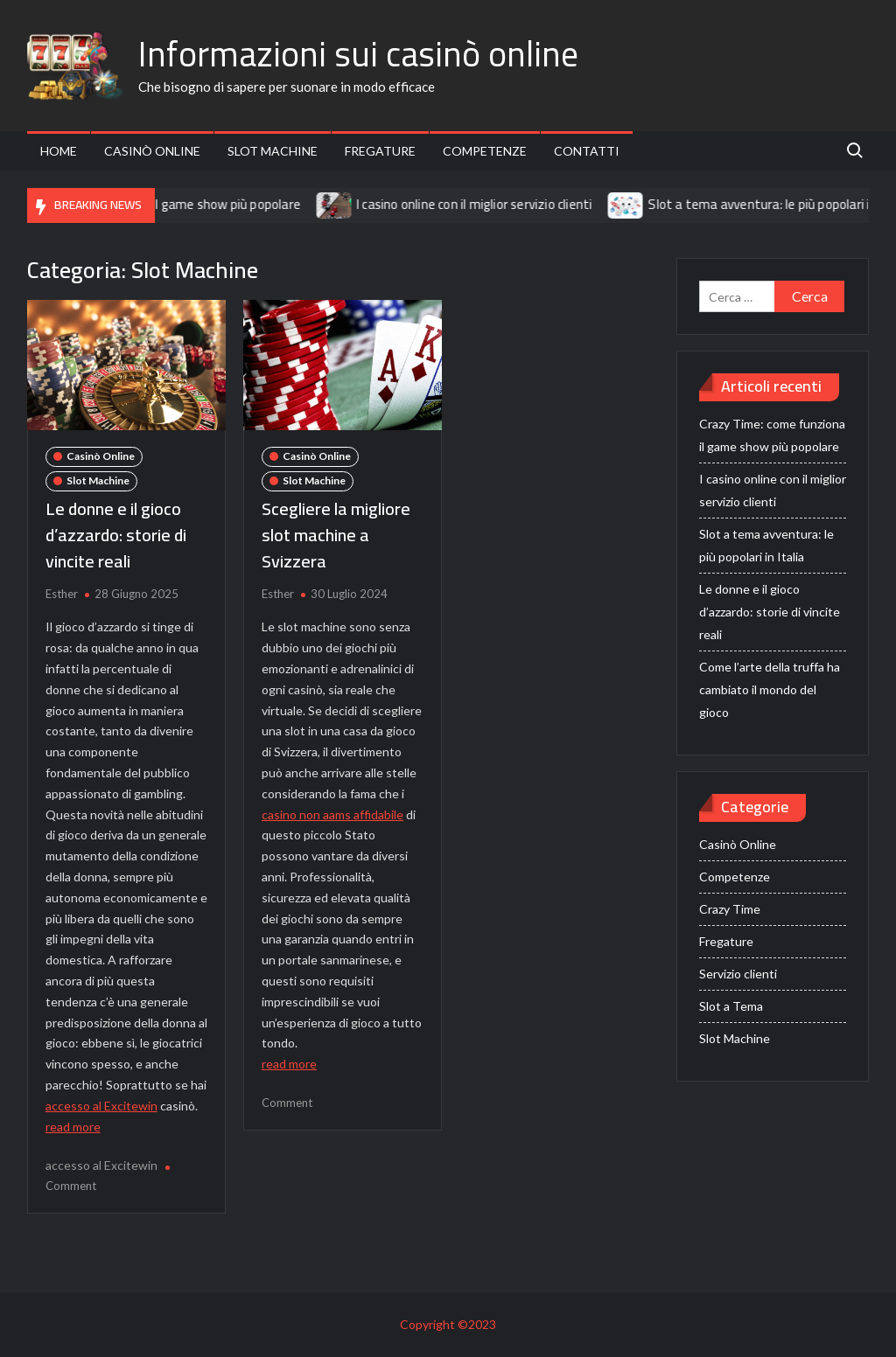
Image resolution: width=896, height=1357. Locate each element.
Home (58, 150)
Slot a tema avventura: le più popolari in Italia (766, 545)
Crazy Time (729, 908)
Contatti (587, 150)
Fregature (380, 150)
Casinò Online (152, 150)
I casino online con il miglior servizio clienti (485, 204)
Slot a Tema (731, 1006)
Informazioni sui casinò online (358, 54)
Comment (71, 1186)
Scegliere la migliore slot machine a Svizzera (336, 534)
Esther (62, 594)
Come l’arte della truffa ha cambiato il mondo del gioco (769, 689)
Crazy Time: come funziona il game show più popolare (158, 204)
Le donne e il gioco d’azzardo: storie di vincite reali (116, 534)
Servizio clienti (738, 973)
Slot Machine (273, 150)
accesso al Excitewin (102, 1105)
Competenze (485, 150)
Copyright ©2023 (448, 1324)
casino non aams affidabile (332, 814)
